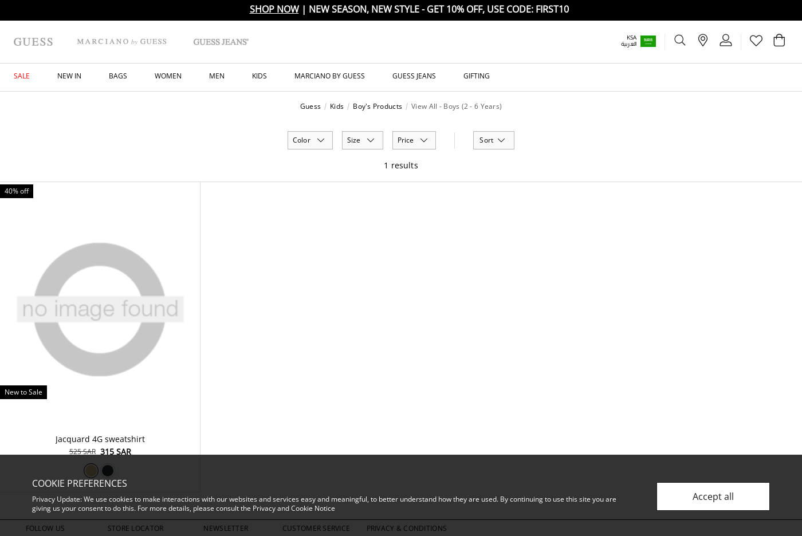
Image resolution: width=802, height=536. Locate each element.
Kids (337, 106)
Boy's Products (377, 106)
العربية (628, 44)
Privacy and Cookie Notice (294, 508)
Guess (310, 106)
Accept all (713, 496)
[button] (646, 41)
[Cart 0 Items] (779, 43)
